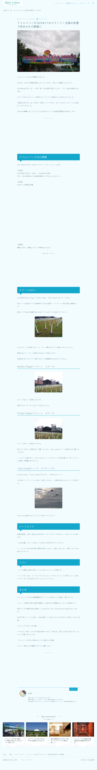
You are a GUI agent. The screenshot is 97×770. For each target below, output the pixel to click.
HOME (4, 754)
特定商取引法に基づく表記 (10, 760)
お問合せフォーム (72, 3)
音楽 (10, 754)
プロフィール (84, 3)
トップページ (58, 3)
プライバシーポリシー (27, 760)
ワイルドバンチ (42, 19)
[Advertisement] (48, 133)
